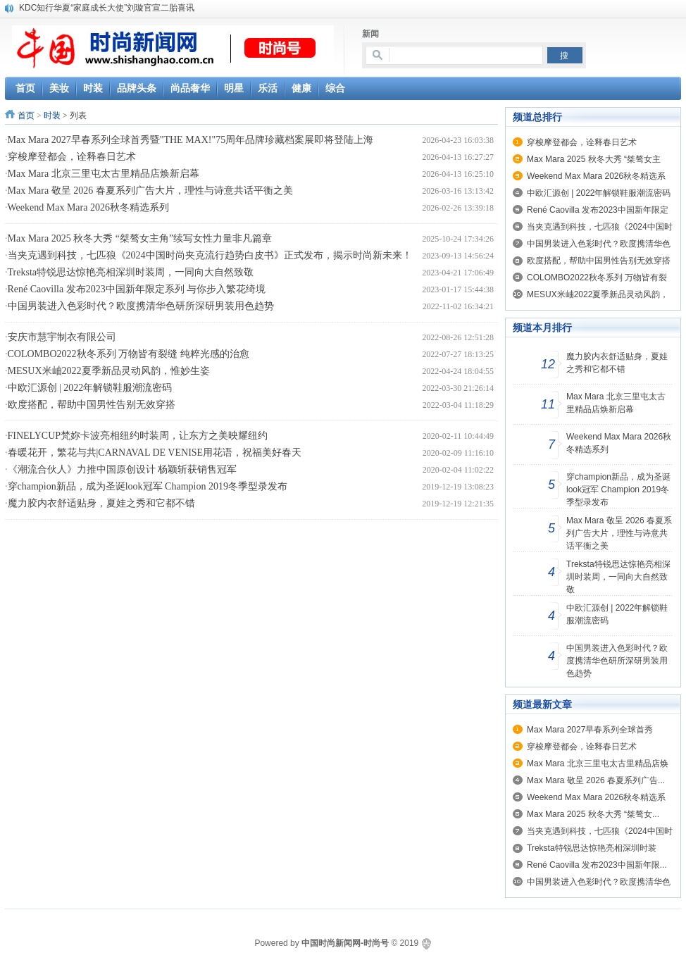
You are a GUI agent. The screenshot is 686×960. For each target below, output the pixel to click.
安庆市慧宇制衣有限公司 (62, 337)
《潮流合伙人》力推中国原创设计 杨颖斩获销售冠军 (122, 469)
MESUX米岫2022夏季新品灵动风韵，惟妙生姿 (109, 371)
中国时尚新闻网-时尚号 (345, 943)
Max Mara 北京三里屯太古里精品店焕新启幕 (103, 173)
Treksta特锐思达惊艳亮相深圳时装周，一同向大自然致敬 (131, 272)
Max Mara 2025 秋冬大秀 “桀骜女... (593, 814)
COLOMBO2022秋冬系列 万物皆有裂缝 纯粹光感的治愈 (128, 354)
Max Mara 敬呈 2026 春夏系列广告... (596, 780)
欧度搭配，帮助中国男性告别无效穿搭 (91, 404)
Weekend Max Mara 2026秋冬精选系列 (88, 207)
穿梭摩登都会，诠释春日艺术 (72, 156)
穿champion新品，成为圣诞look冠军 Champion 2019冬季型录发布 (147, 486)
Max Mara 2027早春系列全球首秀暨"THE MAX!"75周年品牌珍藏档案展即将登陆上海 (191, 140)
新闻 (370, 34)
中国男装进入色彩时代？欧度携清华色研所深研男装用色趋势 (141, 306)
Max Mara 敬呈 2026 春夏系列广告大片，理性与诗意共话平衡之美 (150, 190)
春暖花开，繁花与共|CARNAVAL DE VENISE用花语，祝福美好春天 (155, 452)
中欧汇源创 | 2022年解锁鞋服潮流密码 (90, 387)
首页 (26, 115)
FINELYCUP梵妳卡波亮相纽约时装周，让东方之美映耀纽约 (138, 435)
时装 (52, 115)
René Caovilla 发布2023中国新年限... (597, 865)
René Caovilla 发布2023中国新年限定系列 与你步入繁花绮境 (137, 289)
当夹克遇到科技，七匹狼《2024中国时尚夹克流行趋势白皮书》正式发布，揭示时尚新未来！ (210, 255)
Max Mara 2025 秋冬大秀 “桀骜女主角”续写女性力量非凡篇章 (140, 238)
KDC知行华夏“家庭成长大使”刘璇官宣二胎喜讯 (106, 8)
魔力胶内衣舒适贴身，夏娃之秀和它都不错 (101, 503)
